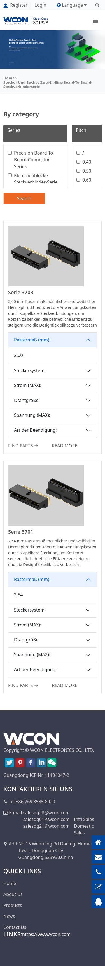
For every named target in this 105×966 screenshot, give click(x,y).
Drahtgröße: (27, 400)
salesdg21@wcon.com (46, 826)
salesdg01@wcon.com (46, 819)
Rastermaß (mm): (32, 340)
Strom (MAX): (27, 385)
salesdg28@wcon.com (46, 812)
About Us (13, 894)
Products (12, 905)
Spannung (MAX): (32, 415)
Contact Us (14, 927)
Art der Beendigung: (35, 430)
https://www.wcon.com (46, 934)
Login (40, 5)
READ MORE (64, 446)
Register (16, 5)
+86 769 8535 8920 (35, 801)
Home (9, 77)
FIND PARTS (23, 446)
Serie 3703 (20, 292)
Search (24, 198)
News (9, 916)
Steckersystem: (30, 370)
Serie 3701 (20, 531)
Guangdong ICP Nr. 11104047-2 (36, 775)
